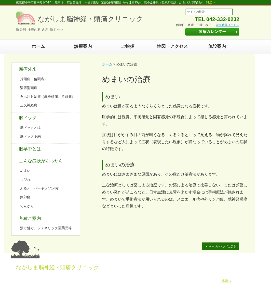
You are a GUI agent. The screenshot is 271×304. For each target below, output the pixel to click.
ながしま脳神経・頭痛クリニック (57, 267)
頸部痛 (25, 197)
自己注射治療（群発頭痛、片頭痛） (47, 97)
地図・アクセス (172, 46)
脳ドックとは (30, 127)
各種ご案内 (30, 218)
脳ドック (28, 117)
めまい (25, 171)
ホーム (38, 46)
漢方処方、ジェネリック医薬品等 (46, 228)
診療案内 (83, 46)
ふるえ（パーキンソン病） (40, 188)
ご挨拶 (127, 46)
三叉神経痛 (28, 105)
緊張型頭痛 (28, 88)
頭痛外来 (28, 69)
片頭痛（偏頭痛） (34, 79)
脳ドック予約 (30, 136)
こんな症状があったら (41, 161)
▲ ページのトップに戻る (220, 246)
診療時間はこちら (227, 25)
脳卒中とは (30, 148)
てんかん (27, 206)
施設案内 (217, 46)
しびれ (25, 179)
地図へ (211, 2)
